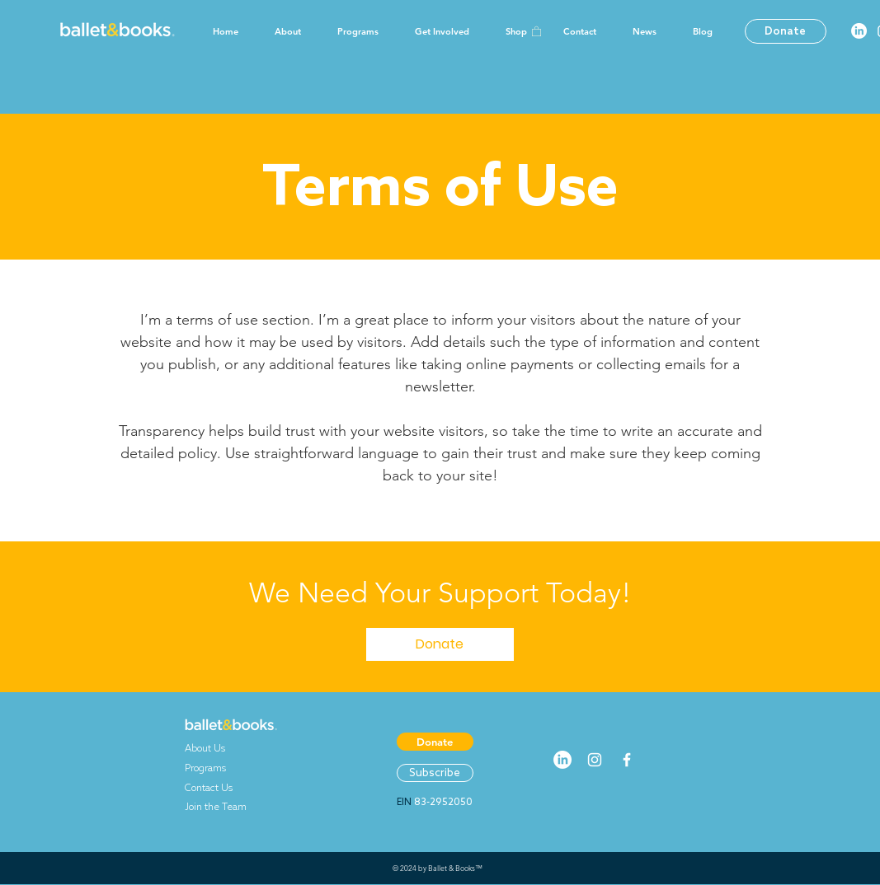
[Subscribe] (435, 773)
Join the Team (216, 806)
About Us (212, 748)
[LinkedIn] (859, 31)
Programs (213, 768)
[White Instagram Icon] (595, 760)
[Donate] (785, 31)
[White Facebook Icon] (627, 760)
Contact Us (209, 787)
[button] (536, 31)
